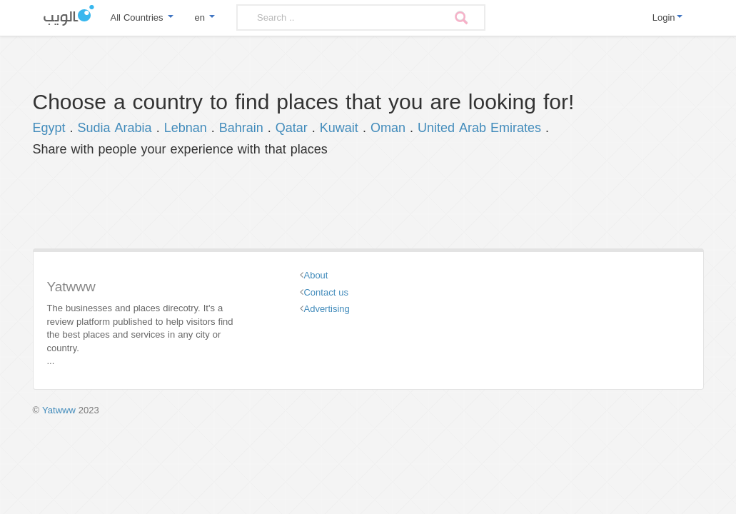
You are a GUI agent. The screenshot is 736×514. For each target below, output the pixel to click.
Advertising (326, 309)
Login (667, 17)
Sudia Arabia (115, 128)
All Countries (142, 17)
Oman (387, 128)
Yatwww (59, 410)
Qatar (292, 128)
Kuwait (339, 128)
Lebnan (185, 128)
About (315, 275)
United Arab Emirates (479, 128)
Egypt (49, 128)
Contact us (325, 292)
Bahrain (241, 128)
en (205, 17)
